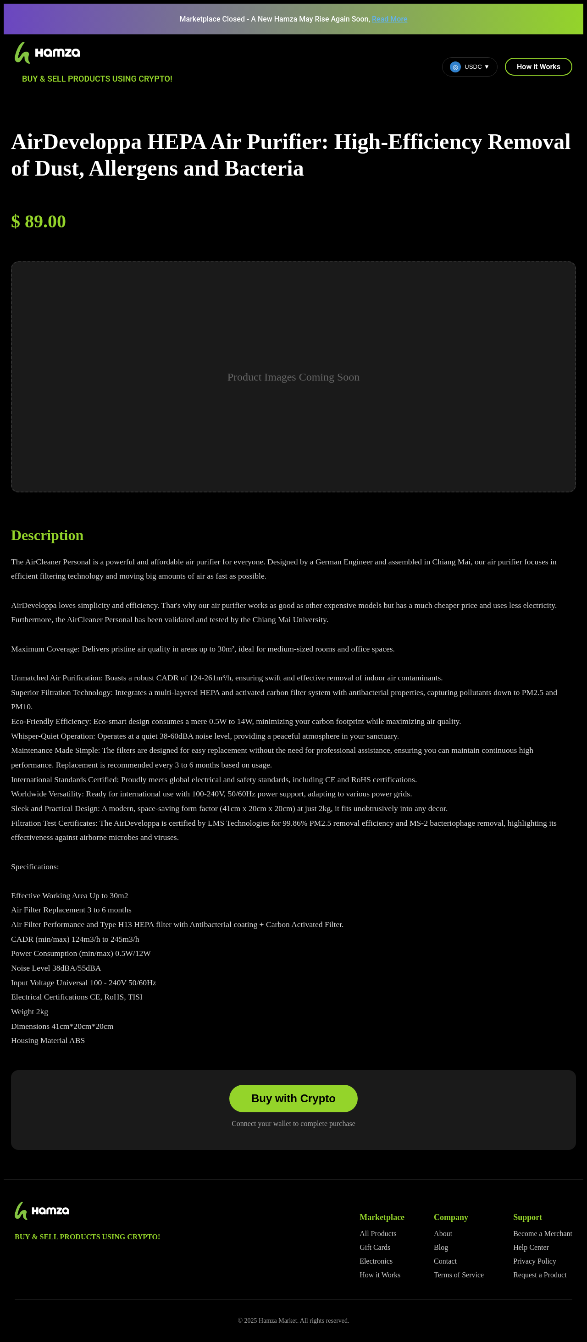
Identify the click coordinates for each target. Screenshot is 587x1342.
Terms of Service (459, 1275)
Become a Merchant (542, 1233)
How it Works (538, 66)
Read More (389, 19)
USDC (470, 66)
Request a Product (539, 1275)
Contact (445, 1261)
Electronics (376, 1261)
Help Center (531, 1247)
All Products (378, 1233)
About (443, 1233)
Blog (441, 1247)
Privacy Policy (534, 1261)
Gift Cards (375, 1247)
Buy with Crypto (293, 1098)
